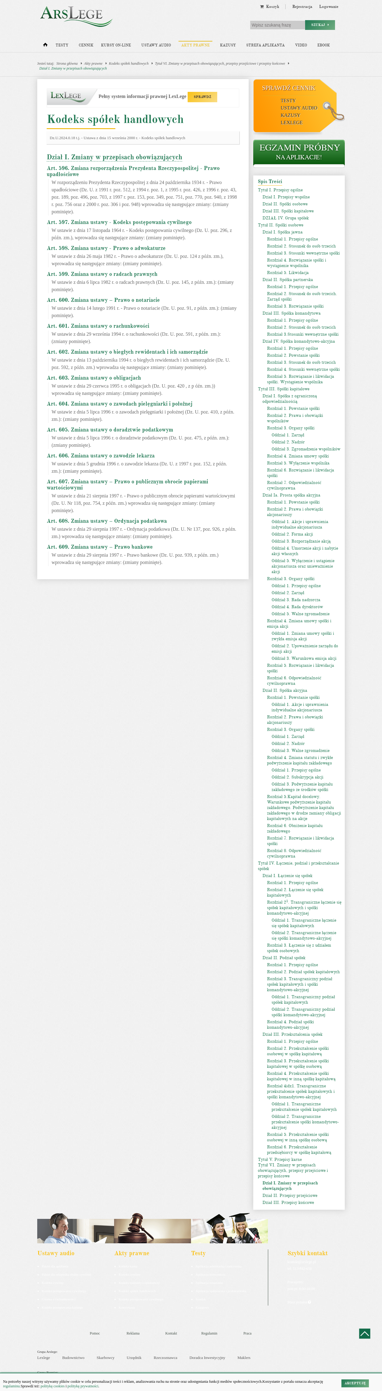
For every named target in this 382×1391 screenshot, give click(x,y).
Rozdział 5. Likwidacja (288, 272)
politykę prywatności (82, 1386)
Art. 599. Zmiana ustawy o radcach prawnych (102, 274)
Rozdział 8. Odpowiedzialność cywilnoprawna (294, 853)
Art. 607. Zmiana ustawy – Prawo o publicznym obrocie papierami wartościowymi (127, 484)
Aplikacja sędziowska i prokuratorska (221, 1291)
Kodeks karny (128, 1266)
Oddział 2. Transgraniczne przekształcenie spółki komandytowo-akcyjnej (305, 1122)
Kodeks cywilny (53, 1282)
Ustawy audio (156, 45)
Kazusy (228, 45)
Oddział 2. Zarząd (288, 592)
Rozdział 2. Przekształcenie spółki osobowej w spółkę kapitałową (298, 1051)
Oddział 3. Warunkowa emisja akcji (304, 658)
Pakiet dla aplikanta (55, 1266)
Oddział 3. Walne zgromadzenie (301, 750)
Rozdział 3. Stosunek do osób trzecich (301, 362)
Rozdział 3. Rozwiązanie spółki (295, 306)
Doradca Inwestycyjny (207, 1357)
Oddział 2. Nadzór (288, 442)
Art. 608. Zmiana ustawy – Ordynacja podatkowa (107, 521)
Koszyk (269, 6)
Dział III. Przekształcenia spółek (292, 1034)
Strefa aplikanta (265, 45)
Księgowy (202, 1307)
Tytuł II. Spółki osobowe (280, 225)
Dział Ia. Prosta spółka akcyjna (291, 495)
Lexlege (43, 1357)
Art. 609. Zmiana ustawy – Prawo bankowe (100, 547)
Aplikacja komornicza (210, 1274)
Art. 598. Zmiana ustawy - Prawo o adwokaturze (106, 248)
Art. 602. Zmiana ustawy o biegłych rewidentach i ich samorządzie (127, 352)
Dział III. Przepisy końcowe (288, 1202)
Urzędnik (134, 1357)
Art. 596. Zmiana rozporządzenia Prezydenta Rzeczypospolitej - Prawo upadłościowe (133, 171)
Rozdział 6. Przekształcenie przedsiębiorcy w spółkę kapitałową (299, 1149)
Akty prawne (195, 45)
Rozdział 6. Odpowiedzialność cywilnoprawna (294, 680)
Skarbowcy (106, 1357)
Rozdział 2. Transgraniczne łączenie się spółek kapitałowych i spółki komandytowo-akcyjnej (304, 908)
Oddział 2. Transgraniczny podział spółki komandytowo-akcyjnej (303, 1012)
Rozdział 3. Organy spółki (291, 428)
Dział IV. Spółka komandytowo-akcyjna (298, 341)
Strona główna (67, 63)
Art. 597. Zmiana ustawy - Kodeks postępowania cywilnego (119, 222)
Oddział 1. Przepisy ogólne (296, 585)
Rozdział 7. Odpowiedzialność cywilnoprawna (294, 485)
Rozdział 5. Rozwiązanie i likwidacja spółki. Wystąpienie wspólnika (300, 379)
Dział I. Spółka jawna (282, 232)
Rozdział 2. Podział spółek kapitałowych (303, 971)
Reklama (133, 1333)
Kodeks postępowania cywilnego (64, 1291)
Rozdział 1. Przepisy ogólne (292, 239)
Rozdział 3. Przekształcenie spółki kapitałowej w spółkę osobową (298, 1063)
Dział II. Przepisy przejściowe (289, 1195)
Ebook (323, 45)
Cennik (86, 45)
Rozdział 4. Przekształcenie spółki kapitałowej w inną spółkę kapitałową (301, 1076)
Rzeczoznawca (165, 1357)
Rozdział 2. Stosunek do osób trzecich (301, 246)
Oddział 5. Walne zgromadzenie (301, 613)
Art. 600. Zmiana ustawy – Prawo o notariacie (103, 300)
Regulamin (209, 1333)
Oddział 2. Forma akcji (292, 534)
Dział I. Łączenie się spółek (287, 875)
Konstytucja (127, 1307)
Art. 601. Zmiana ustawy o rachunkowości (98, 326)
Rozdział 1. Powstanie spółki (293, 408)
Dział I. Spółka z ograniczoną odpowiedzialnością (289, 398)
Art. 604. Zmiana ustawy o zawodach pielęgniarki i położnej (120, 403)
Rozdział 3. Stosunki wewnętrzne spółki (303, 253)
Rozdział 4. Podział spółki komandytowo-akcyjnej (290, 1024)
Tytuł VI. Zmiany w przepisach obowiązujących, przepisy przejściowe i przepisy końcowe (220, 63)
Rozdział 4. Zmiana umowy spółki (298, 456)
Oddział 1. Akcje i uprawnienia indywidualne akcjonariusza (300, 524)
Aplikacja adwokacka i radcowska (219, 1266)
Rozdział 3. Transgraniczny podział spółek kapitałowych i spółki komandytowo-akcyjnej (299, 984)
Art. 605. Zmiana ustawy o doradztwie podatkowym (110, 429)
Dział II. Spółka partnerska (287, 279)
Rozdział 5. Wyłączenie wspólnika (298, 463)
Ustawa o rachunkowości (59, 1299)
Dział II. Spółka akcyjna (284, 690)
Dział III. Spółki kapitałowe (288, 211)
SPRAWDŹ (202, 97)
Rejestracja (302, 6)
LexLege (292, 122)
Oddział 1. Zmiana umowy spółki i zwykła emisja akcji (303, 636)
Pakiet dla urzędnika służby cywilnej (66, 1274)
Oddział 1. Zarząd (288, 435)
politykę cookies (53, 1386)
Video (301, 45)
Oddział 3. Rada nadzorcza (296, 599)
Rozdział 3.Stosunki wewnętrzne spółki (303, 334)
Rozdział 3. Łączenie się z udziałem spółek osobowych (299, 948)
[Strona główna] (45, 46)
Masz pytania (299, 1302)
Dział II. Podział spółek (283, 957)
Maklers (243, 1357)
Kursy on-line (116, 45)
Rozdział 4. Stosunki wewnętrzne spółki (303, 369)
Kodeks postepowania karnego (62, 1307)
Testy (62, 45)
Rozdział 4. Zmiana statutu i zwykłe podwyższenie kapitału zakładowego (300, 760)
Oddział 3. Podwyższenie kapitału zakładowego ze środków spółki (302, 787)
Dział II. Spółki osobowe (285, 204)
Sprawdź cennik (288, 88)
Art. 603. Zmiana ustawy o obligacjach (94, 377)
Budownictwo (73, 1357)
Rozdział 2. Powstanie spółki (293, 355)
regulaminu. (12, 1386)
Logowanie (328, 6)
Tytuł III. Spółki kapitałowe (283, 389)
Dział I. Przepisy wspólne (286, 197)
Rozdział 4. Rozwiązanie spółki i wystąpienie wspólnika (296, 263)
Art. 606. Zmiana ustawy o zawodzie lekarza (101, 455)
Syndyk (201, 1299)
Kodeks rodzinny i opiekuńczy (139, 1282)
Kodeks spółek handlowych (129, 63)
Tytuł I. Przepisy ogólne (280, 190)
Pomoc (95, 1333)
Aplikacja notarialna (209, 1282)
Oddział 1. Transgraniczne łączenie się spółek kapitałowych (304, 923)
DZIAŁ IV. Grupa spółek (285, 218)
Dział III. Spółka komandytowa (291, 313)
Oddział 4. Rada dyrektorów (297, 606)
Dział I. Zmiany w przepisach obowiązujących (73, 68)
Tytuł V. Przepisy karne (280, 1159)
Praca (247, 1333)
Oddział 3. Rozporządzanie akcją (301, 541)
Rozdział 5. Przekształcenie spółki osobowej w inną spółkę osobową (298, 1137)
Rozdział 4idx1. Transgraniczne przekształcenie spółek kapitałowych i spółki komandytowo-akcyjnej (301, 1091)
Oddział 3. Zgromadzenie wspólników (306, 449)
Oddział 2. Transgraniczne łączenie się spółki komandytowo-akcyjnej (304, 935)
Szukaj (320, 25)
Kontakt (171, 1333)
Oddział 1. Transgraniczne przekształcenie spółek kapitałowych (304, 1106)
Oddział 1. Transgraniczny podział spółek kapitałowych (303, 999)
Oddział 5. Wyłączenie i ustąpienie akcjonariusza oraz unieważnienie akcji (303, 566)
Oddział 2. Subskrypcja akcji (297, 777)
